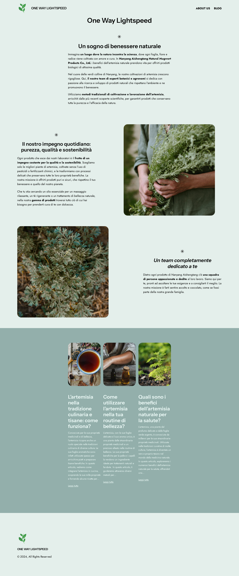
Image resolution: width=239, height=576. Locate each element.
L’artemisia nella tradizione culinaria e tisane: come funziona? (83, 411)
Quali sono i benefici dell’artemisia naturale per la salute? (154, 408)
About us (203, 8)
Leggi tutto (73, 485)
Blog (218, 8)
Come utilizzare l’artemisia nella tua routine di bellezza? (115, 411)
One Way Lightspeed (49, 8)
